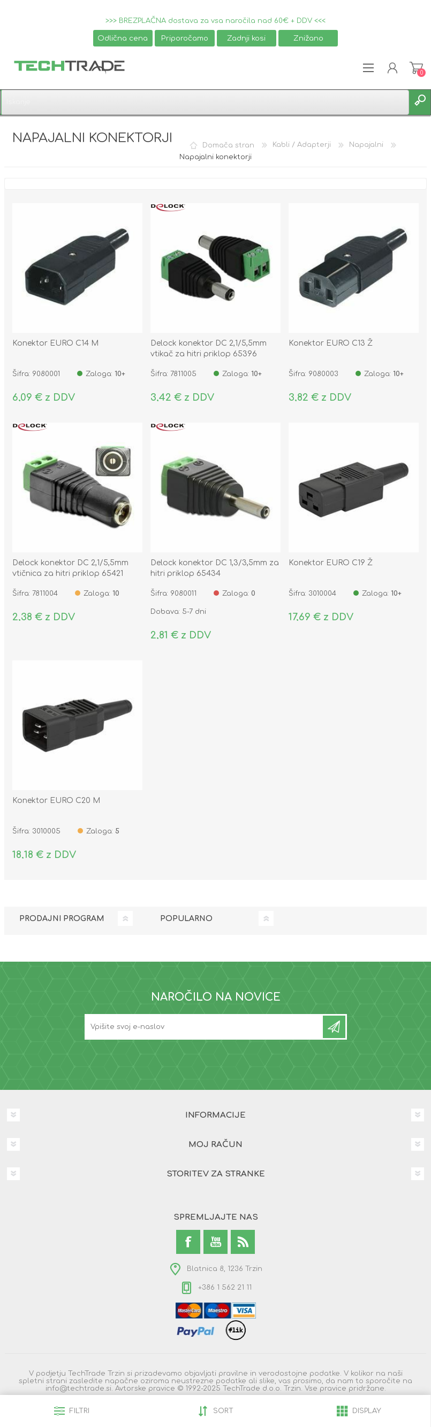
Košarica (416, 68)
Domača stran (228, 145)
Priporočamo (184, 38)
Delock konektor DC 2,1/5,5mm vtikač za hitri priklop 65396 (208, 348)
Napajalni (366, 145)
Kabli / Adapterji (302, 145)
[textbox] (205, 102)
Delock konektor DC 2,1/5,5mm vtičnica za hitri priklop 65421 (70, 568)
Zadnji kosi (246, 38)
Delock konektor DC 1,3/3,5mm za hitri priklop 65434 (214, 568)
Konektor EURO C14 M (55, 343)
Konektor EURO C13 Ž (331, 343)
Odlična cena (122, 38)
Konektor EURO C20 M (56, 801)
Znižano (308, 38)
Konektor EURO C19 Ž (331, 563)
